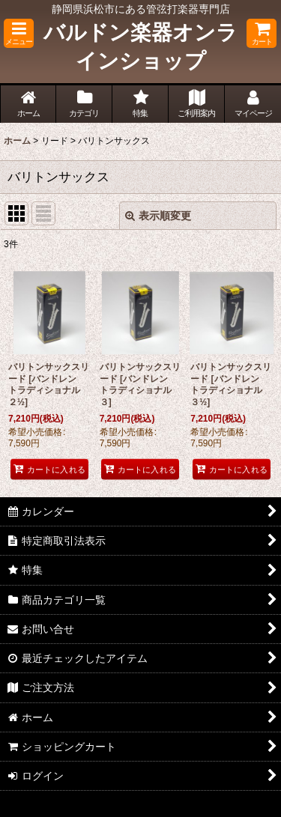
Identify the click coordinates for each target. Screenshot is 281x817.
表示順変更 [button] (158, 216)
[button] (19, 33)
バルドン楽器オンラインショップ (140, 47)
